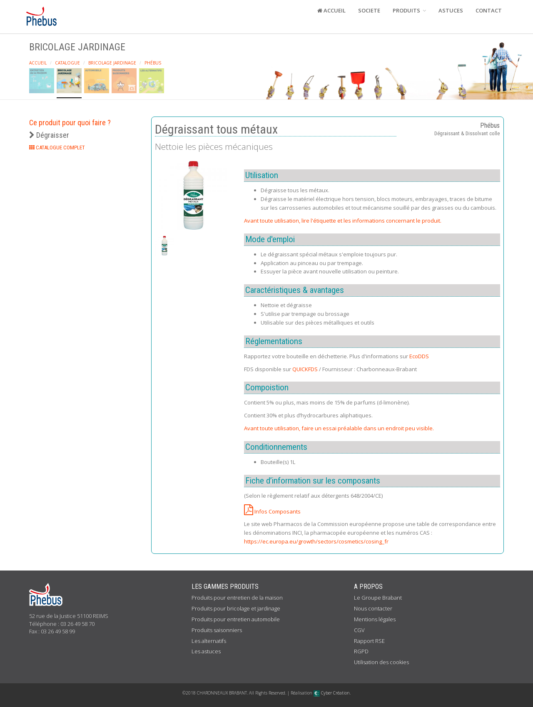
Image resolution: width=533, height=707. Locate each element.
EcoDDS (419, 356)
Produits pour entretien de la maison (237, 597)
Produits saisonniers (217, 630)
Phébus (152, 63)
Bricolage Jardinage (112, 63)
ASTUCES (450, 10)
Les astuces (206, 651)
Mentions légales (375, 619)
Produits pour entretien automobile (236, 619)
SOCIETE (369, 10)
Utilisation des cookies (381, 662)
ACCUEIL (331, 10)
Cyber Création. (332, 693)
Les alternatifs (209, 641)
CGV (359, 630)
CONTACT (489, 10)
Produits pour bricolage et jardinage (236, 608)
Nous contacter (373, 608)
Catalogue (67, 63)
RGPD (361, 651)
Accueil (38, 63)
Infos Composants (272, 511)
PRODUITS (409, 10)
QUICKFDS (305, 369)
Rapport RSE (369, 641)
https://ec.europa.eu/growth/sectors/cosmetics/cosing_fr (316, 541)
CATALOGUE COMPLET (57, 147)
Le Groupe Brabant (378, 597)
